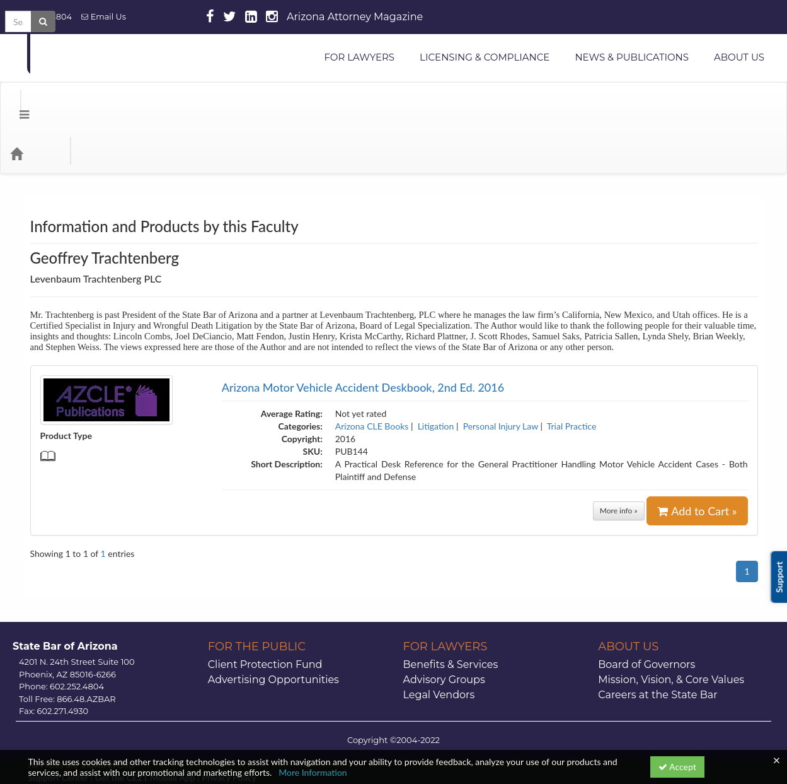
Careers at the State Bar (657, 644)
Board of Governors (646, 614)
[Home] (35, 103)
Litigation (436, 375)
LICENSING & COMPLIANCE (484, 57)
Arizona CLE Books (372, 375)
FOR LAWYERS (359, 57)
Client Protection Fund (265, 614)
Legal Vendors (439, 644)
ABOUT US (739, 57)
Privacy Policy (229, 727)
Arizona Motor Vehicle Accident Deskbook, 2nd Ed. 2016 (363, 337)
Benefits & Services (450, 614)
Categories (88, 102)
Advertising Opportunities (273, 629)
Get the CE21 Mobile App (145, 727)
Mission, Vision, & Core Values (671, 629)
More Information (313, 772)
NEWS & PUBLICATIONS (632, 57)
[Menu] (15, 103)
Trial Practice (572, 375)
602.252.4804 (40, 16)
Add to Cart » (697, 460)
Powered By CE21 (64, 739)
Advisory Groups (444, 629)
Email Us (103, 16)
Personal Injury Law (500, 375)
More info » (619, 460)
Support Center (58, 727)
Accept (677, 766)
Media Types (154, 102)
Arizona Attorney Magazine (355, 17)
